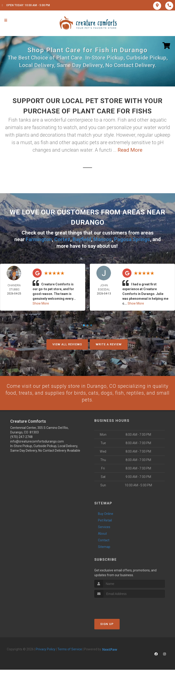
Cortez (62, 239)
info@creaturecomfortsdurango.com (37, 441)
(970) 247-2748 (21, 437)
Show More (41, 303)
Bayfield (82, 239)
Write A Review (109, 344)
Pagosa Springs (132, 239)
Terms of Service (69, 649)
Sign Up (107, 624)
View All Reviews (67, 344)
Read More (130, 150)
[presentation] (118, 606)
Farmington (39, 239)
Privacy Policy (45, 649)
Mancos (102, 239)
